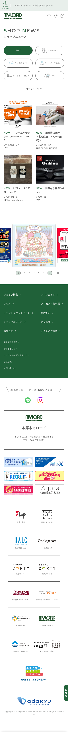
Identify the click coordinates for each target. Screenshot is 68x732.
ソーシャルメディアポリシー (17, 355)
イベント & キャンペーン (17, 313)
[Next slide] (50, 273)
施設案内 (45, 313)
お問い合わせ (10, 368)
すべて (18, 50)
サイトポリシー (11, 349)
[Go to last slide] (18, 273)
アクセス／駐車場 (50, 303)
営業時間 (45, 322)
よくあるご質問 (49, 331)
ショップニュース (13, 322)
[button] (24, 273)
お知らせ (8, 331)
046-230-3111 (37, 440)
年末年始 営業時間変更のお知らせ (38, 6)
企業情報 (8, 362)
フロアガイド (48, 294)
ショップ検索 (11, 294)
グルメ (7, 303)
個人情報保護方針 (12, 342)
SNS (66, 693)
